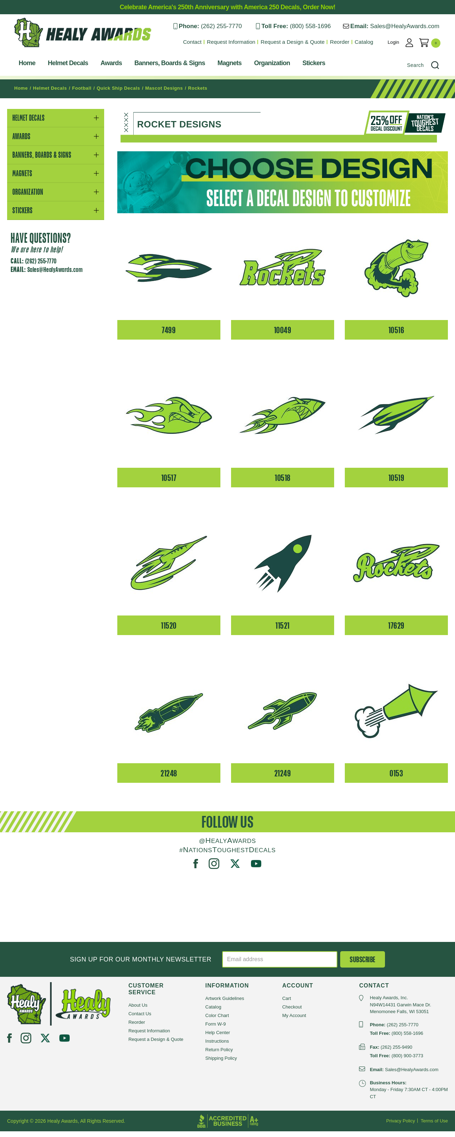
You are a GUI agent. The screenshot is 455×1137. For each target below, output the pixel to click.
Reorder (347, 42)
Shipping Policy (221, 1064)
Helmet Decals (61, 64)
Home (20, 64)
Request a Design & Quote (300, 42)
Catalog (371, 42)
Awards (104, 64)
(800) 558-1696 (316, 26)
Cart (286, 1004)
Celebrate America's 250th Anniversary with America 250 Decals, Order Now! (227, 7)
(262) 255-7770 (227, 26)
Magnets (222, 64)
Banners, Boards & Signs (162, 64)
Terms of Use (434, 1126)
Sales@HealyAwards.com (411, 26)
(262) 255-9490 (396, 1052)
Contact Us (139, 1019)
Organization (265, 64)
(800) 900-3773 (407, 1061)
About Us (137, 1010)
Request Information (239, 42)
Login (401, 41)
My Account (294, 1021)
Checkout (292, 1012)
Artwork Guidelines (224, 1004)
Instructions (217, 1046)
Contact (201, 42)
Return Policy (219, 1055)
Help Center (217, 1038)
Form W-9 (215, 1029)
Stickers (306, 64)
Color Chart (217, 1021)
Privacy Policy (400, 1126)
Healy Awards (24, 51)
